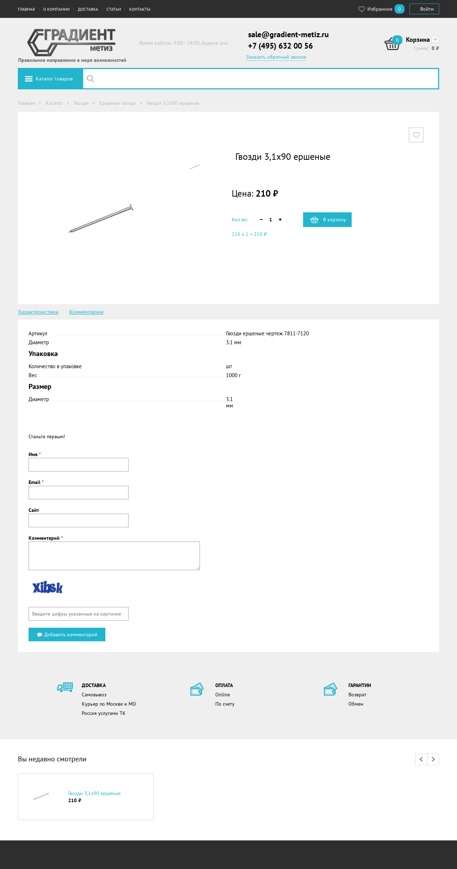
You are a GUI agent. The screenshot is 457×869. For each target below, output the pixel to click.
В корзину (334, 219)
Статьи (113, 9)
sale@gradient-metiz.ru (288, 34)
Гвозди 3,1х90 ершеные (94, 793)
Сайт (34, 510)
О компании (56, 9)
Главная (26, 9)
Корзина (418, 39)
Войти (427, 9)
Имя (35, 454)
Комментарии (86, 311)
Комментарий (46, 538)
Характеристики (38, 311)
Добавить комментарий (66, 634)
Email (36, 482)
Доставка (88, 9)
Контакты (139, 9)
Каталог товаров (54, 78)
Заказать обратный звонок (276, 57)
